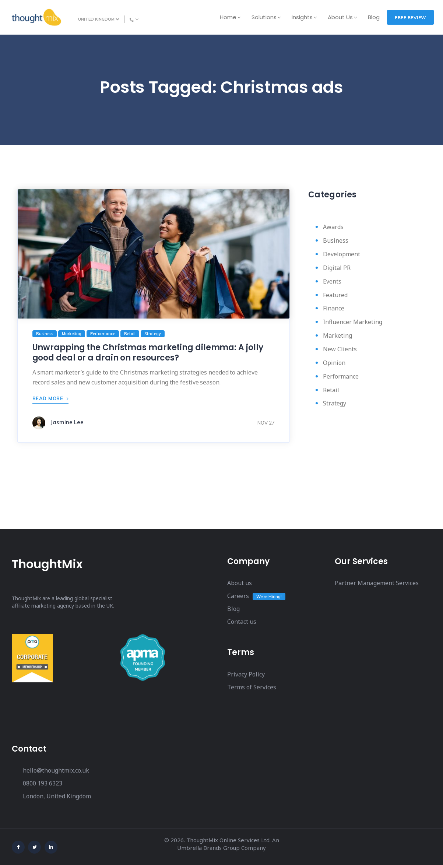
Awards (333, 227)
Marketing (337, 335)
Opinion (334, 363)
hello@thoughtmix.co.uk (56, 770)
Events (332, 281)
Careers (238, 596)
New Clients (340, 349)
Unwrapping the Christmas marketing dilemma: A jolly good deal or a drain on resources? (147, 352)
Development (341, 254)
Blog (233, 609)
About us (239, 583)
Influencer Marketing (352, 322)
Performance (341, 376)
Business (335, 240)
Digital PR (337, 268)
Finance (333, 308)
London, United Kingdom (57, 796)
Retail (331, 390)
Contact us (241, 622)
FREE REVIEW (410, 17)
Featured (335, 295)
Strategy (334, 403)
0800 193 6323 (42, 783)
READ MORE (50, 398)
